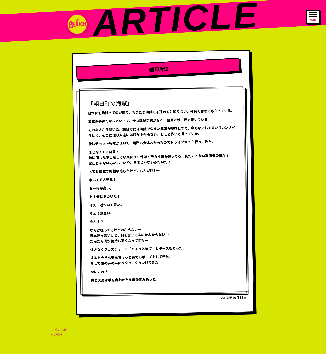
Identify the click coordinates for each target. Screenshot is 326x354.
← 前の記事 (58, 330)
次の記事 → (58, 334)
